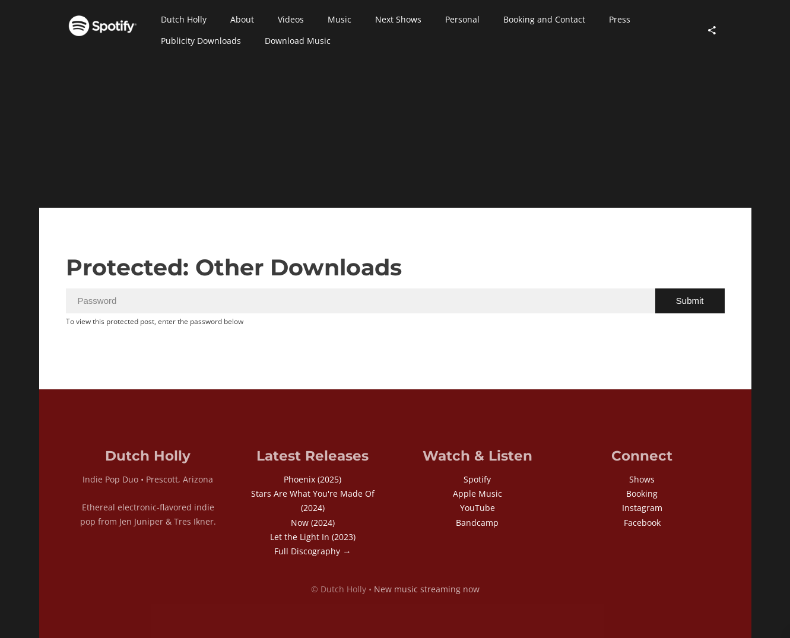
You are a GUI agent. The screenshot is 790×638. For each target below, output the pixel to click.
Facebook (642, 522)
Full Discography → (312, 551)
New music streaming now (427, 589)
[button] (183, 19)
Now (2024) (313, 522)
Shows (642, 479)
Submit (690, 301)
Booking (642, 493)
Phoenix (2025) (312, 479)
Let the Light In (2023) (313, 536)
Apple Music (477, 493)
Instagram (642, 507)
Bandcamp (477, 522)
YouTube (477, 507)
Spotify (477, 479)
